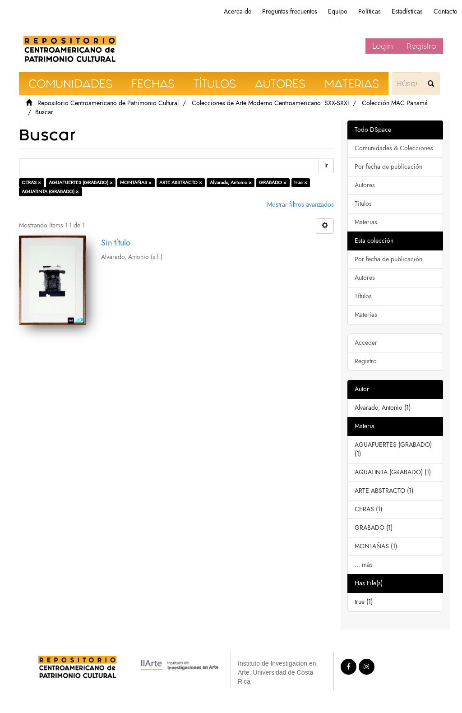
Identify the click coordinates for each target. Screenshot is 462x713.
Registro (421, 46)
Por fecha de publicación (388, 166)
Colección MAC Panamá (395, 103)
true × (300, 182)
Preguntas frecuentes (289, 11)
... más (364, 564)
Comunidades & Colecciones (394, 148)
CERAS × (31, 182)
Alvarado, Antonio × (231, 182)
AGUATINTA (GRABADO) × (50, 191)
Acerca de (237, 11)
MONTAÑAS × (136, 182)
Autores (365, 185)
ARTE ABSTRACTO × (180, 182)
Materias (366, 222)
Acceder (366, 342)
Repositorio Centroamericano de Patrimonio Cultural (108, 103)
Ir (326, 165)
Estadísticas (407, 11)
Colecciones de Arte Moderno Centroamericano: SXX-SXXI (270, 103)
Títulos (363, 203)
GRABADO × (272, 182)
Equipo (337, 11)
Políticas (369, 11)
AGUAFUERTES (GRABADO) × (81, 182)
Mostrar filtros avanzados (300, 204)
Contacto (445, 11)
